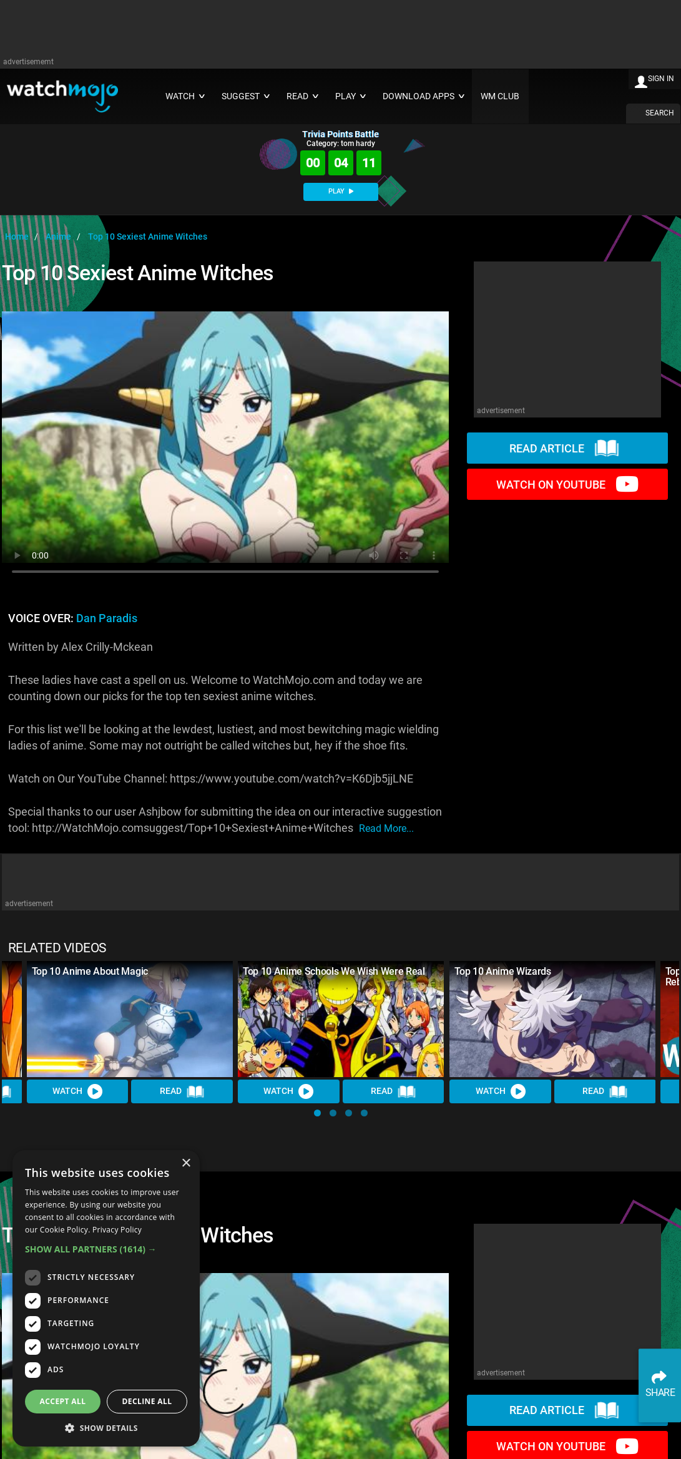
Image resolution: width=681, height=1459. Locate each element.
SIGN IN (661, 78)
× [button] (185, 1163)
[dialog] (106, 1298)
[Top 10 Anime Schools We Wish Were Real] (341, 1019)
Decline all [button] (147, 1401)
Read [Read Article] (182, 1091)
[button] (317, 1113)
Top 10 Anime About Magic (90, 971)
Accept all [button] (63, 1401)
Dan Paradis (106, 618)
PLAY (340, 191)
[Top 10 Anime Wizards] (552, 1019)
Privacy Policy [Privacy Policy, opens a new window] (117, 1229)
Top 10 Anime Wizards (502, 971)
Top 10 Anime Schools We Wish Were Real (334, 971)
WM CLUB (500, 96)
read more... (386, 828)
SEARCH (659, 113)
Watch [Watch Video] (77, 1091)
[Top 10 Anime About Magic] (130, 1019)
